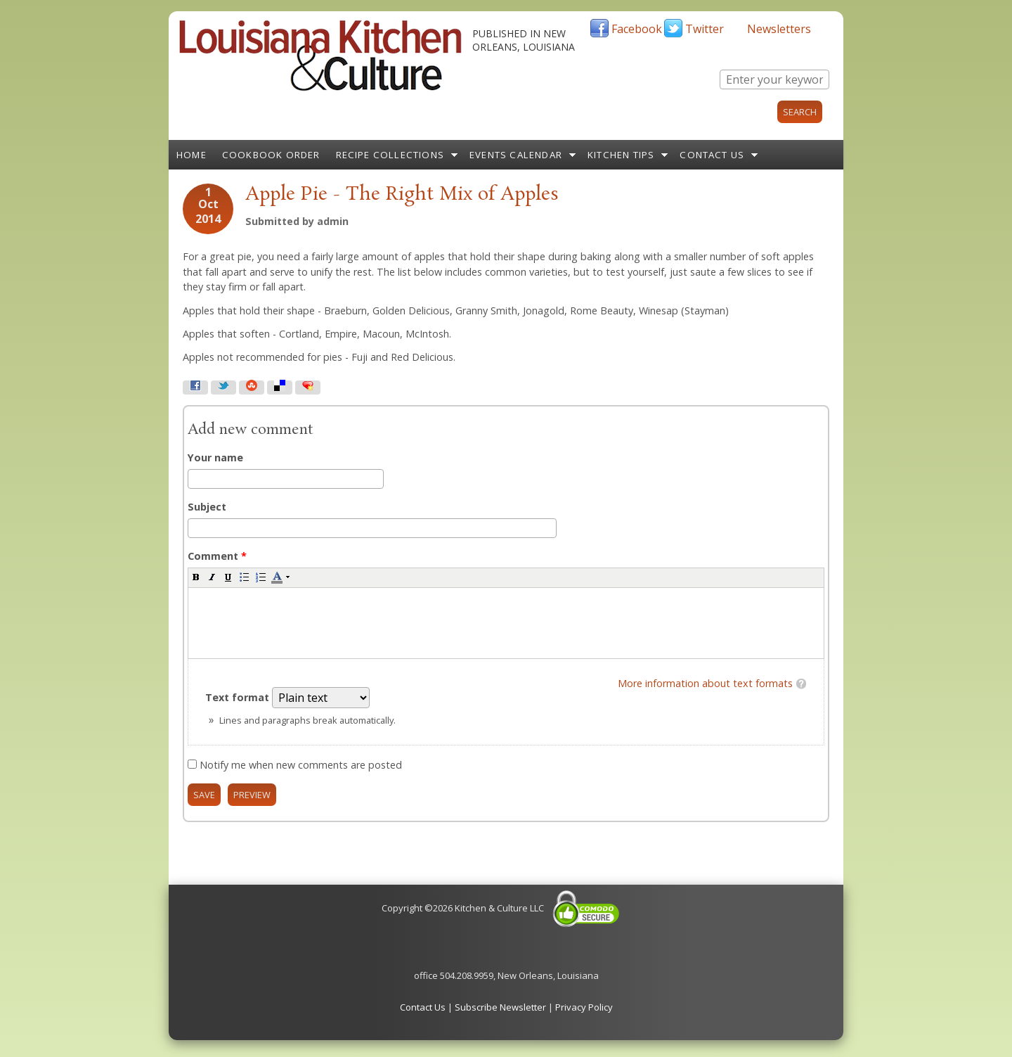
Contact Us (712, 154)
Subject (207, 506)
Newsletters (779, 29)
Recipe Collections (390, 154)
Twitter (704, 29)
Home (191, 154)
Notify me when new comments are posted (301, 764)
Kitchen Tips (621, 154)
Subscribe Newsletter (500, 1007)
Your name (215, 457)
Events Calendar (515, 154)
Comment (217, 556)
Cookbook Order (271, 154)
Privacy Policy (584, 1007)
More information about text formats (705, 683)
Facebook (636, 29)
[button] (196, 576)
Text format (238, 697)
